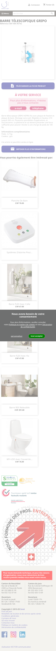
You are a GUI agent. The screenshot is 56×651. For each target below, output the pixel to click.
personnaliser (16, 336)
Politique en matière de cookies (22, 324)
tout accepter (37, 336)
